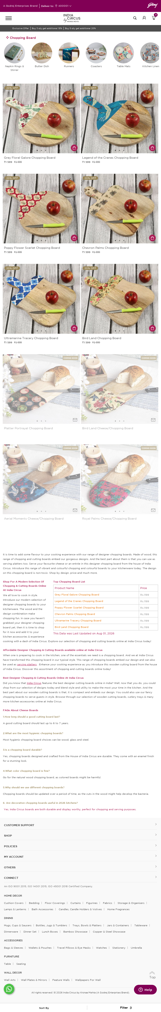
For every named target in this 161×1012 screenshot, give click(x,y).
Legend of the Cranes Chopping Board (79, 601)
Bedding (34, 903)
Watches (101, 948)
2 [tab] (41, 150)
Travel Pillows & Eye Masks (74, 948)
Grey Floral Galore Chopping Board (77, 594)
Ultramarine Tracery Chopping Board (78, 620)
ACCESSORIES (13, 940)
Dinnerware (11, 931)
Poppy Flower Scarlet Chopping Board (79, 607)
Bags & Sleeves (13, 948)
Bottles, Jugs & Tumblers (51, 925)
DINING (8, 918)
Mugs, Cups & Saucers (17, 925)
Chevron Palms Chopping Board (75, 614)
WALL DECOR (13, 972)
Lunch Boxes (50, 931)
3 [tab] (46, 150)
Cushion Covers (13, 903)
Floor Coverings (55, 903)
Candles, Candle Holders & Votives (80, 909)
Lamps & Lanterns (15, 909)
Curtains (75, 903)
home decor (13, 895)
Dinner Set (29, 931)
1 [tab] (37, 150)
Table (7, 964)
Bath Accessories (42, 909)
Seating (21, 964)
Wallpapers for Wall (88, 980)
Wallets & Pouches (40, 948)
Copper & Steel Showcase (109, 931)
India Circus (34, 683)
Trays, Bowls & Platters (87, 925)
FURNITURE (11, 956)
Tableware (140, 925)
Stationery (118, 948)
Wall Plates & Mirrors (34, 980)
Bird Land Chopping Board (71, 627)
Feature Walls (61, 980)
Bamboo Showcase (75, 931)
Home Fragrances (118, 909)
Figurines (91, 903)
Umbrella (136, 948)
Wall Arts (10, 980)
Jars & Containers (118, 925)
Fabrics (107, 903)
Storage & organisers (131, 903)
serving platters (27, 664)
